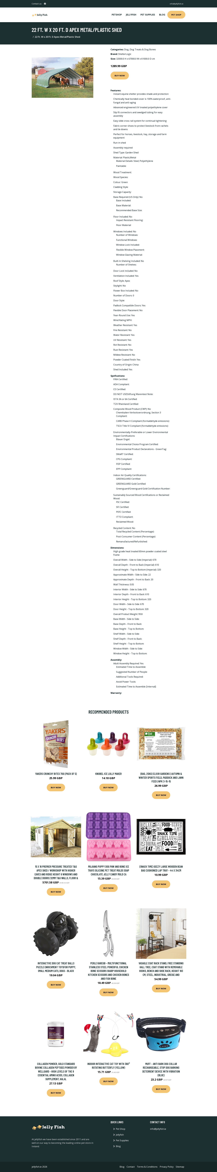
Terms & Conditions (147, 1166)
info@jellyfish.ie (176, 3)
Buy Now (120, 75)
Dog (126, 49)
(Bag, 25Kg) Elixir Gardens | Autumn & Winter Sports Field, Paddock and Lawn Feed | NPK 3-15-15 (161, 777)
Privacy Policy (167, 1166)
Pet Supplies (147, 14)
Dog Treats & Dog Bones (143, 49)
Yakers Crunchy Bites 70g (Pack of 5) (56, 773)
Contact (131, 1166)
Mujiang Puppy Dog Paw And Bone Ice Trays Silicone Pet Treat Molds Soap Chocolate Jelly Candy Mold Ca (108, 870)
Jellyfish (131, 14)
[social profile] (45, 3)
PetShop (117, 14)
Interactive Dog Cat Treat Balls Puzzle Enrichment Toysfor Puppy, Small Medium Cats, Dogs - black (56, 967)
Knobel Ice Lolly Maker (108, 773)
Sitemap (180, 1166)
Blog (162, 14)
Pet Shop (176, 14)
